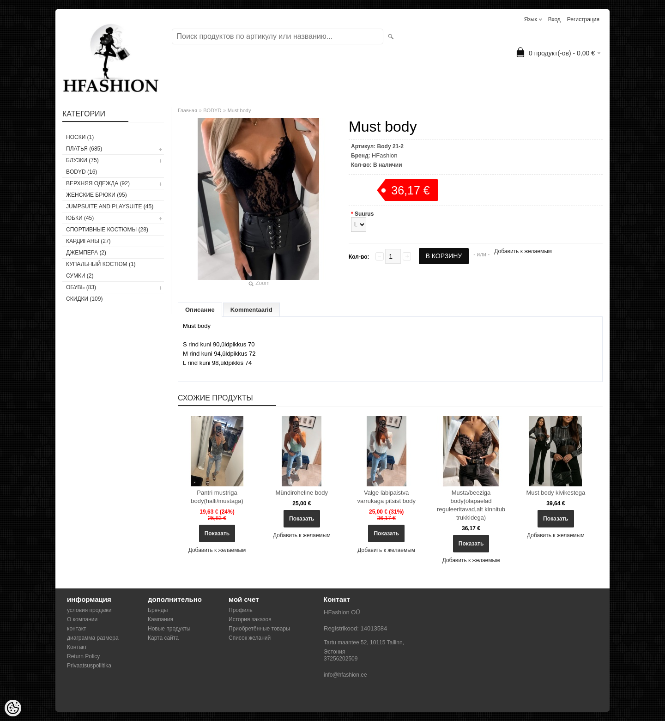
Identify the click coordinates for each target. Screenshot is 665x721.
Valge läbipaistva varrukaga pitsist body (386, 496)
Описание (200, 309)
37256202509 (340, 658)
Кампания (160, 619)
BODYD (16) (81, 172)
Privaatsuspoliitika (89, 665)
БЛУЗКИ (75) (82, 160)
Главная (187, 110)
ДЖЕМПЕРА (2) (86, 252)
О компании (82, 619)
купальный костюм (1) (101, 264)
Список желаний (250, 638)
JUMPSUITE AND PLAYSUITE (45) (109, 206)
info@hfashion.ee (345, 675)
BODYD (212, 110)
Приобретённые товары (259, 628)
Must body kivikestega (555, 492)
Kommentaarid (251, 309)
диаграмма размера (93, 638)
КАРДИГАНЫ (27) (88, 241)
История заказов (250, 619)
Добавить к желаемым (523, 251)
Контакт (77, 647)
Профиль (241, 610)
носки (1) (80, 137)
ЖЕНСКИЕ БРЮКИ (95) (96, 195)
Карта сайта (163, 638)
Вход (554, 19)
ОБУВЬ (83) (81, 287)
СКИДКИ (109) (84, 299)
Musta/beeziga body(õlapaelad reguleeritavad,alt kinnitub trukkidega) (471, 505)
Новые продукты (169, 628)
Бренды (158, 610)
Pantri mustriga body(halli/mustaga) (217, 496)
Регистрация (583, 19)
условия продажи (89, 610)
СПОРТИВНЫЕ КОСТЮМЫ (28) (107, 229)
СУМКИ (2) (80, 276)
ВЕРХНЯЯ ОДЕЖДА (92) (98, 183)
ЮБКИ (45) (80, 218)
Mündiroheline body (302, 492)
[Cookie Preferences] (13, 708)
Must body (239, 110)
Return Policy (83, 656)
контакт (76, 628)
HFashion (385, 155)
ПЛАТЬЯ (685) (84, 148)
